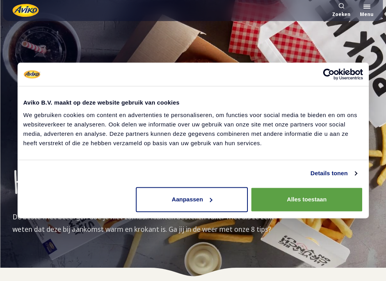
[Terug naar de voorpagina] (25, 10)
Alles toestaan (307, 199)
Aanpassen (192, 199)
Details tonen (329, 173)
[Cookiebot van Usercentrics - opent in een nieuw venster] (329, 74)
